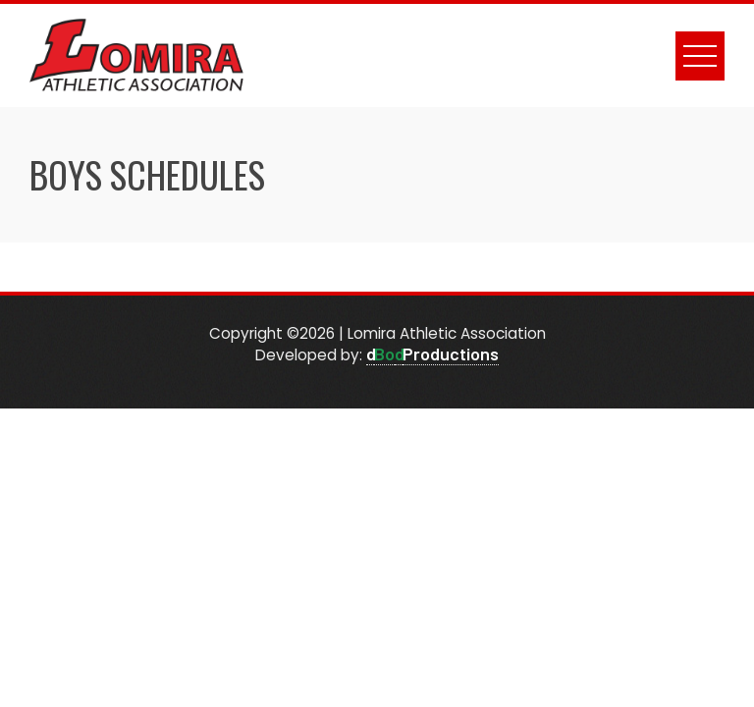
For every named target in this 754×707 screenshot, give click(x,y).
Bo (384, 353)
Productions (451, 353)
